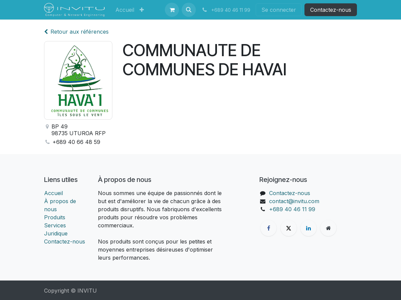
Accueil (53, 193)
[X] (289, 228)
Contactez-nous (330, 9)
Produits (54, 217)
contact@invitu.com (294, 201)
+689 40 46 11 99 (292, 209)
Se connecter (278, 9)
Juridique (56, 233)
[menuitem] (125, 9)
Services (55, 225)
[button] (189, 10)
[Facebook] (268, 228)
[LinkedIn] (308, 228)
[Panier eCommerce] (172, 10)
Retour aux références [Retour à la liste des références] (76, 31)
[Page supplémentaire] (328, 228)
